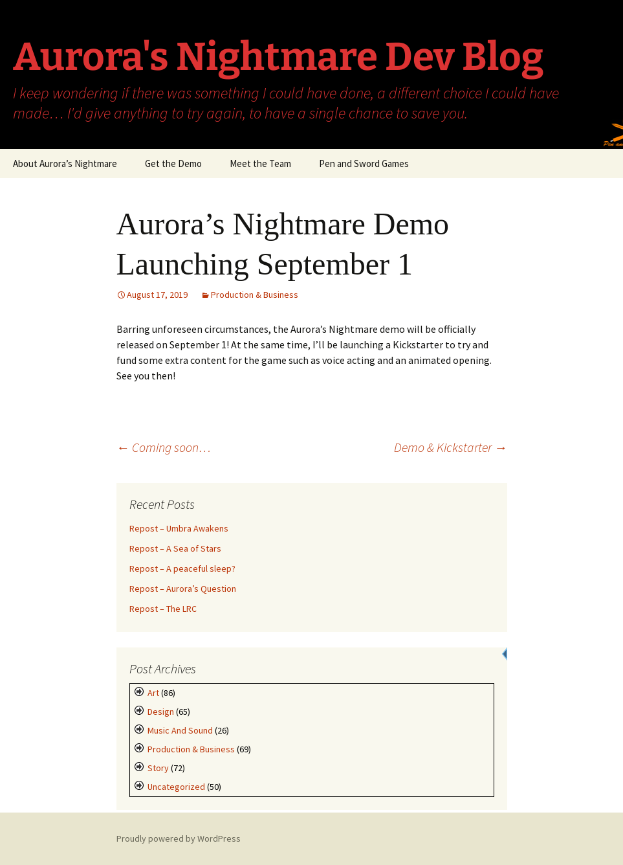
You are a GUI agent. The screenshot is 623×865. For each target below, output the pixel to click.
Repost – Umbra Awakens (178, 528)
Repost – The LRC (163, 608)
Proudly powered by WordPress (178, 838)
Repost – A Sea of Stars (175, 548)
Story (158, 768)
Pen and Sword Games (364, 163)
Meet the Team (260, 163)
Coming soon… (163, 447)
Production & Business (254, 294)
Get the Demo (173, 163)
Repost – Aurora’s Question (182, 588)
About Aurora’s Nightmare (65, 163)
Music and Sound (180, 730)
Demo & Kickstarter (450, 447)
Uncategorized (176, 786)
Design (161, 711)
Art (153, 693)
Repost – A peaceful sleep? (182, 568)
